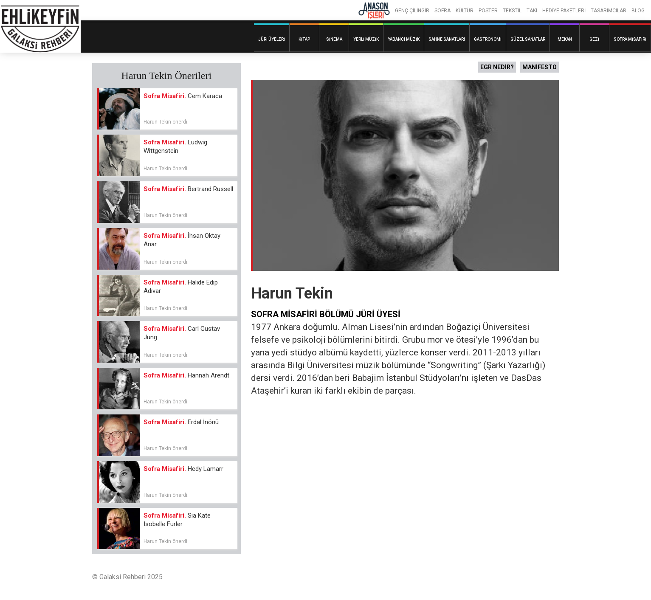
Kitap (304, 39)
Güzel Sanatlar (527, 39)
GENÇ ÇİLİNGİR (412, 11)
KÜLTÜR (464, 11)
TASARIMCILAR (608, 11)
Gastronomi (488, 39)
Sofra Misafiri (630, 39)
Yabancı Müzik (404, 39)
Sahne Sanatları (446, 39)
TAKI (532, 11)
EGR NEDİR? (497, 67)
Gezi (594, 39)
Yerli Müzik (366, 39)
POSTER (488, 11)
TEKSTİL (512, 11)
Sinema (334, 39)
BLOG (638, 11)
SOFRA (442, 11)
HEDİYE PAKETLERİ (564, 11)
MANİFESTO (539, 67)
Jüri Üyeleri (271, 39)
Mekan (565, 39)
